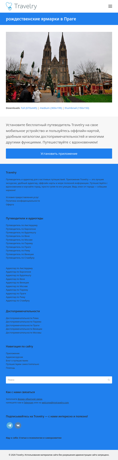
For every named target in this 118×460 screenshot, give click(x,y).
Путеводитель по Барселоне (21, 228)
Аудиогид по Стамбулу (18, 300)
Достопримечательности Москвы (23, 332)
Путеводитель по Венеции (20, 254)
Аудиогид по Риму (15, 297)
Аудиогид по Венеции (17, 282)
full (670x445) (29, 108)
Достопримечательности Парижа (23, 321)
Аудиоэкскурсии (14, 357)
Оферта (10, 204)
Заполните (24, 398)
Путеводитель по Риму (18, 250)
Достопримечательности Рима (22, 318)
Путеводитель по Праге (18, 246)
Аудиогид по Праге (16, 293)
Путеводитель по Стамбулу (20, 257)
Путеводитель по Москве (19, 239)
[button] (110, 6)
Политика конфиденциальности (23, 200)
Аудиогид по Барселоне (18, 271)
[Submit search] (109, 380)
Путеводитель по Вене (18, 236)
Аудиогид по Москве (17, 286)
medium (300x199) (51, 108)
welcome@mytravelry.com (55, 402)
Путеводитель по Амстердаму (22, 225)
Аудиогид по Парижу (17, 289)
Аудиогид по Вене (15, 278)
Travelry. (20, 454)
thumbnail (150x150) (77, 108)
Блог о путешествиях (17, 360)
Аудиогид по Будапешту (18, 275)
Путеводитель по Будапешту (21, 232)
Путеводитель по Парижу (19, 243)
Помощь (10, 367)
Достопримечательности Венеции (24, 328)
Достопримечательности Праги (22, 325)
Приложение (13, 353)
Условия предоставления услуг (22, 197)
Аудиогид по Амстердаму (19, 268)
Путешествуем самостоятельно (22, 364)
